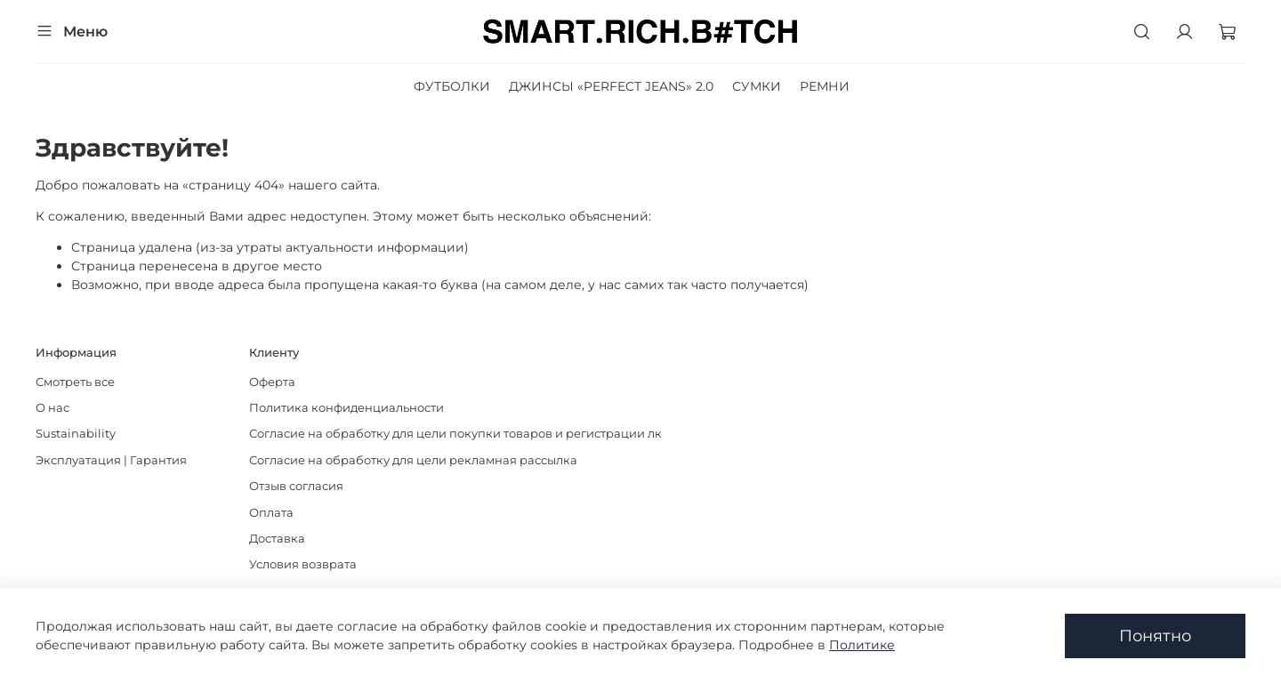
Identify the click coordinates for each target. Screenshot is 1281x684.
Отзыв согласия (296, 486)
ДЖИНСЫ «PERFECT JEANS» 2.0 (611, 86)
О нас (52, 407)
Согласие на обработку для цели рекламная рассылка (413, 460)
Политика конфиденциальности (346, 407)
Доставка (277, 538)
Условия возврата (303, 564)
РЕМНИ (825, 86)
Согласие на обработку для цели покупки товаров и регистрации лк (455, 433)
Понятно (1155, 635)
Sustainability (76, 433)
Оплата (271, 512)
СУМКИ (756, 86)
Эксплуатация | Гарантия (111, 460)
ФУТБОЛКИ (452, 86)
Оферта (272, 382)
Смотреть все (75, 382)
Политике (862, 645)
